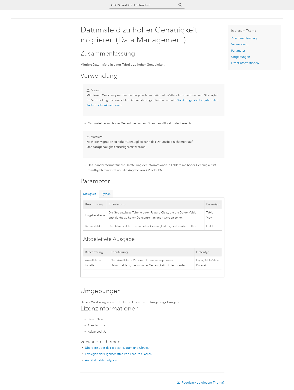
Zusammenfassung (244, 38)
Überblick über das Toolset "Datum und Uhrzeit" (117, 347)
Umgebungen (240, 57)
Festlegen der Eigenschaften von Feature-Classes (118, 354)
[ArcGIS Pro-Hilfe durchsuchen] (143, 5)
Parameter (238, 50)
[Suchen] (180, 5)
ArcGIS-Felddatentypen (101, 360)
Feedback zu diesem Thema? (203, 382)
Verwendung (239, 44)
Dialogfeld (90, 193)
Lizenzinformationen (245, 63)
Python (106, 193)
